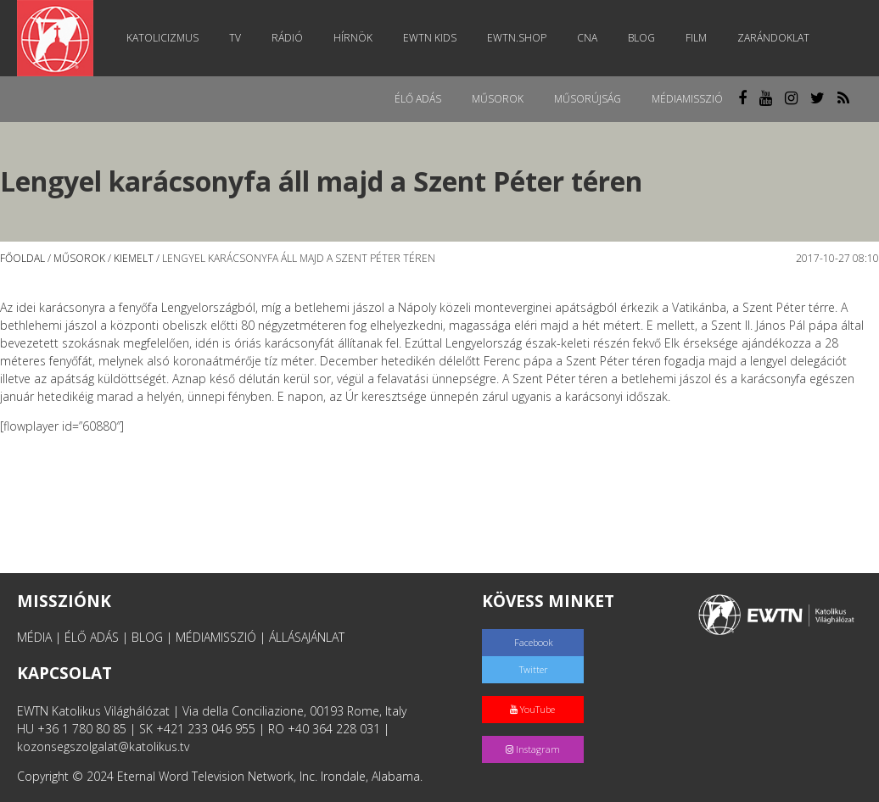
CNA (587, 38)
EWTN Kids (429, 38)
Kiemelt (134, 258)
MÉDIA (34, 637)
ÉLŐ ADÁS (91, 637)
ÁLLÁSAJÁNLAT (306, 637)
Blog (641, 38)
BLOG (147, 637)
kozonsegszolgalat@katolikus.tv (103, 746)
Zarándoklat (773, 38)
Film (696, 38)
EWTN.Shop (516, 38)
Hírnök (352, 38)
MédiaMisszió (687, 99)
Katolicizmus (162, 38)
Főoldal (22, 258)
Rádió (287, 38)
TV (235, 38)
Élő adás (418, 99)
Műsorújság (587, 99)
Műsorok (497, 99)
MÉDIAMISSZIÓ (216, 637)
